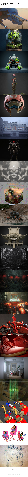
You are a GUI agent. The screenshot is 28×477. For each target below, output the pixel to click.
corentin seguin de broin (10, 3)
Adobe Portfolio (16, 474)
